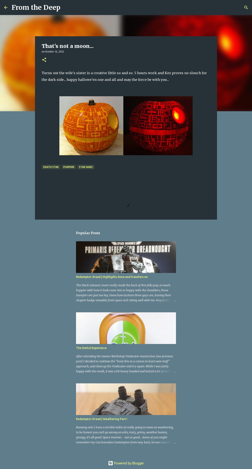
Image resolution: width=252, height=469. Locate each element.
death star (51, 167)
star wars (86, 167)
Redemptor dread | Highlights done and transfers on (112, 277)
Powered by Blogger (126, 463)
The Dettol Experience (91, 348)
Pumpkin (68, 167)
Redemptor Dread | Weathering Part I (101, 419)
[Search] (66, 8)
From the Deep (36, 7)
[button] (44, 60)
